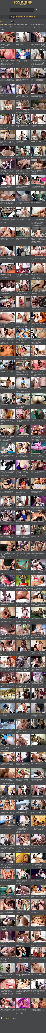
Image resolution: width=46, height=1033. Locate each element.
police (1, 27)
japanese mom (23, 27)
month (17, 22)
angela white (20, 24)
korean (6, 27)
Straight (12, 17)
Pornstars (19, 17)
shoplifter (2, 29)
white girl (32, 24)
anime (29, 27)
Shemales (32, 17)
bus (15, 24)
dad (43, 27)
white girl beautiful (40, 24)
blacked (16, 27)
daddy (39, 27)
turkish (26, 24)
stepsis (34, 27)
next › (15, 1018)
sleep (11, 27)
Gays (26, 17)
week (20, 22)
